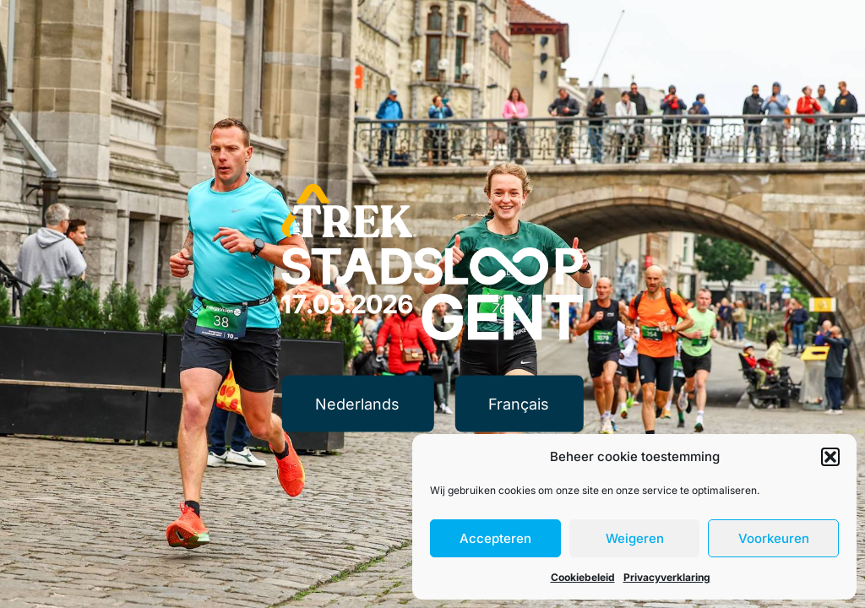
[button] (830, 456)
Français (518, 403)
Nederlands (357, 403)
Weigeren (635, 538)
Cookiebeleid (583, 577)
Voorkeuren (773, 538)
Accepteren (495, 538)
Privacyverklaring (666, 577)
